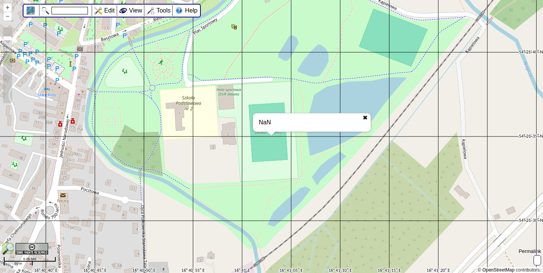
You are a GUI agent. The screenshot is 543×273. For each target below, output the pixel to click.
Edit (109, 10)
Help (191, 10)
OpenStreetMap (498, 270)
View (135, 10)
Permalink (530, 251)
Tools (163, 10)
